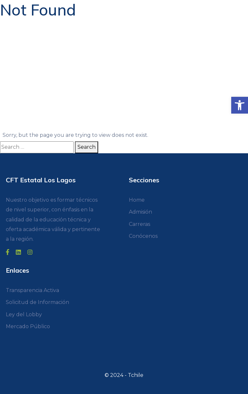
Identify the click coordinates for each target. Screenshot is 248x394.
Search (87, 147)
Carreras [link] (139, 224)
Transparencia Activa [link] (32, 290)
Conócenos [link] (143, 236)
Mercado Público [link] (28, 326)
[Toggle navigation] (8, 6)
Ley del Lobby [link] (24, 314)
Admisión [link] (140, 212)
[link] (239, 105)
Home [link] (137, 200)
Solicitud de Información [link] (37, 302)
